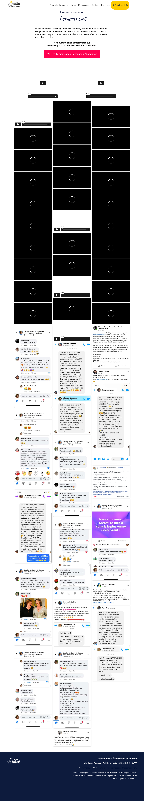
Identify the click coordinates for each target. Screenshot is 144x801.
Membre (105, 5)
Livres (73, 5)
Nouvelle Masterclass (59, 5)
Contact (95, 5)
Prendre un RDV (120, 5)
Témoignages (83, 5)
